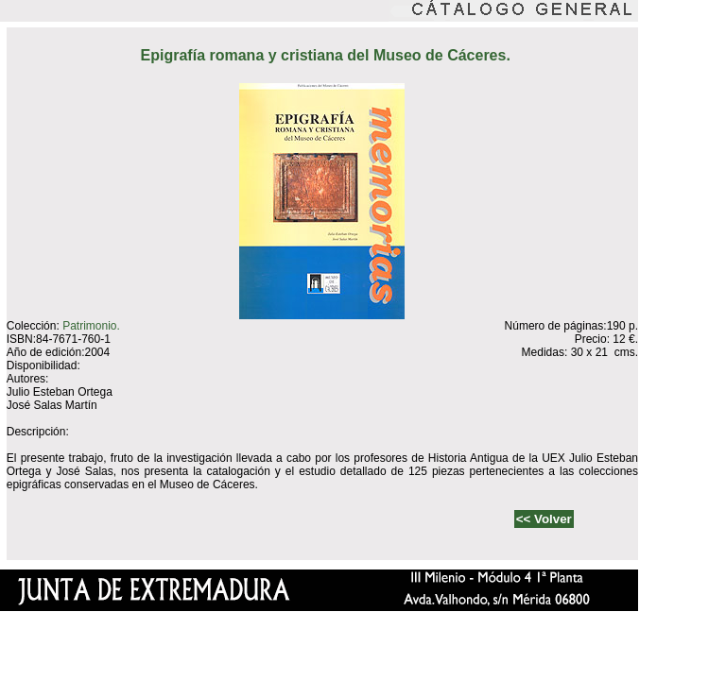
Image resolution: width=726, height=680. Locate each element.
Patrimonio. (91, 325)
